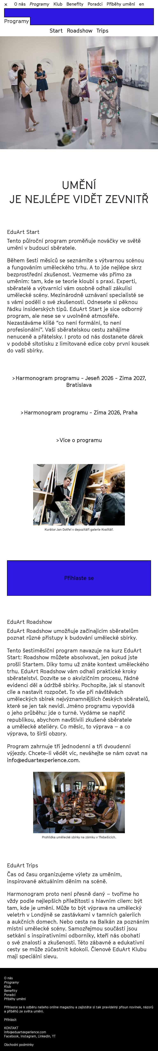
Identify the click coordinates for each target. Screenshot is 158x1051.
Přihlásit (10, 1020)
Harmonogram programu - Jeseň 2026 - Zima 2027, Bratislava (81, 381)
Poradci (95, 4)
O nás (20, 4)
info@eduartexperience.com (43, 760)
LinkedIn (44, 1036)
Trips (102, 30)
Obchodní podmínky (19, 1045)
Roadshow (79, 30)
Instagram (28, 1036)
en (141, 4)
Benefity (75, 4)
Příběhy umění (121, 4)
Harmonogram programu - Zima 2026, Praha (81, 412)
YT (54, 1036)
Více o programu (81, 440)
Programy (39, 4)
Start (56, 30)
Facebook (11, 1036)
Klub (57, 4)
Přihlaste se (79, 578)
